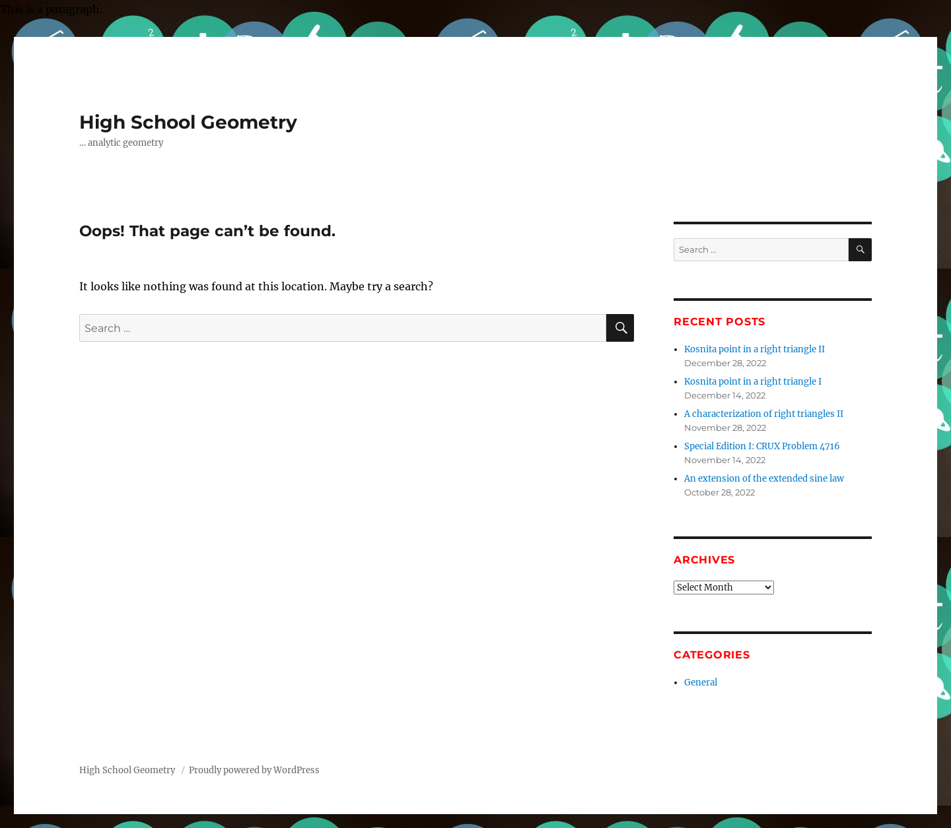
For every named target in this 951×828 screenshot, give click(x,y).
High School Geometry (188, 122)
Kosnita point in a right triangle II (754, 349)
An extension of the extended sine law (764, 478)
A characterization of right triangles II (763, 414)
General (700, 682)
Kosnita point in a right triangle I (753, 381)
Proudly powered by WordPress (254, 770)
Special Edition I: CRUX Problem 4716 (762, 446)
